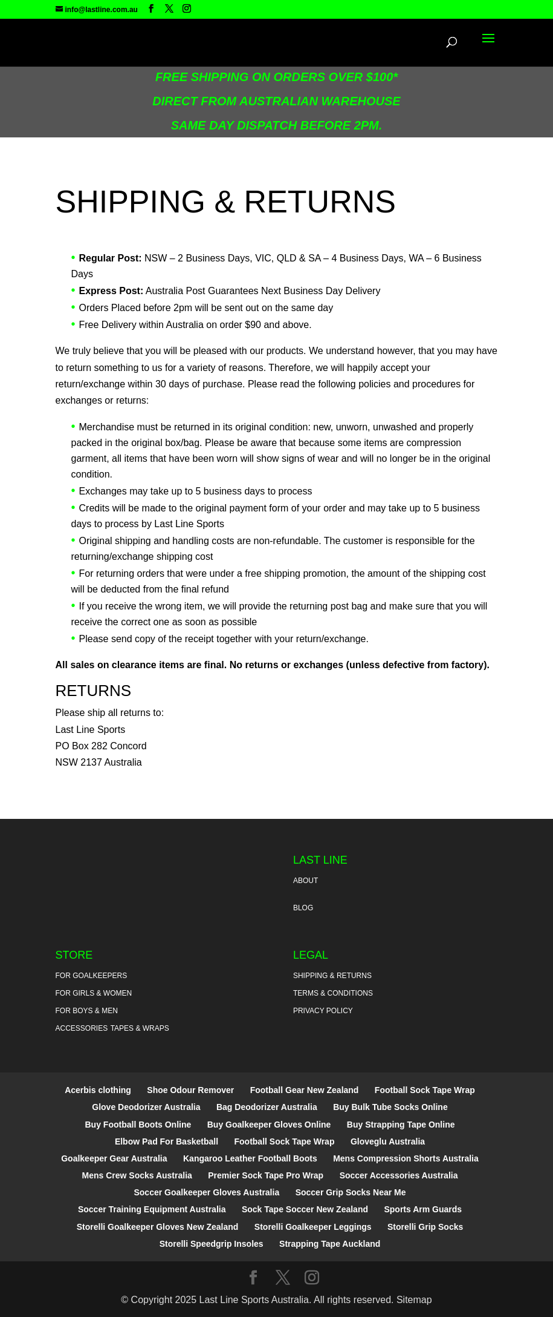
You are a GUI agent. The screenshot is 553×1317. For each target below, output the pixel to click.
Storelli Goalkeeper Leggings (313, 1227)
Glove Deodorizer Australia (146, 1107)
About (305, 880)
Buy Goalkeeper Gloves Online (269, 1124)
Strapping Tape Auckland (329, 1244)
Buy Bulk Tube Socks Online (390, 1107)
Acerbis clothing (98, 1090)
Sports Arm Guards (423, 1209)
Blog (303, 908)
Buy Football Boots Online (138, 1124)
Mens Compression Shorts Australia (406, 1158)
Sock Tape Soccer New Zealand (305, 1209)
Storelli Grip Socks (425, 1227)
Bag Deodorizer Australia (266, 1107)
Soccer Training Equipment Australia (152, 1209)
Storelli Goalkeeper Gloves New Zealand (158, 1227)
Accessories (82, 1028)
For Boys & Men (87, 1011)
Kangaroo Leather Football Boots (250, 1158)
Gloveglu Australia (388, 1141)
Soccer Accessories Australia (399, 1175)
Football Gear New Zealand (304, 1090)
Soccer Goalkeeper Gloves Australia (206, 1192)
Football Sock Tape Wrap (425, 1090)
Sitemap (414, 1300)
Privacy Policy (323, 1011)
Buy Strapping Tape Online (401, 1124)
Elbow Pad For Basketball (166, 1141)
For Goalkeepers (92, 975)
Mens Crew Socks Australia (137, 1175)
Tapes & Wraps (140, 1028)
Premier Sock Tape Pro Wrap (265, 1175)
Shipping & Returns (332, 975)
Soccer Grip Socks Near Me (351, 1192)
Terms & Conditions (333, 993)
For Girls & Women (94, 993)
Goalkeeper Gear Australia (114, 1158)
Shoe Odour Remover (190, 1090)
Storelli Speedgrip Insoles (212, 1244)
